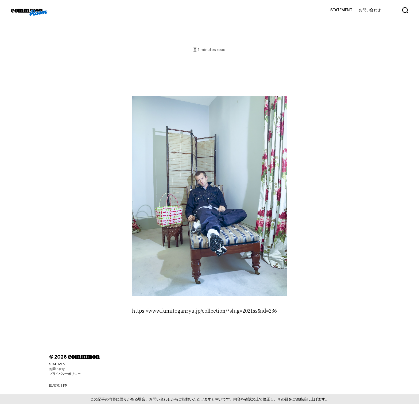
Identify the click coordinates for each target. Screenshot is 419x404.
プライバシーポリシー (64, 374)
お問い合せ (57, 369)
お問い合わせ (370, 9)
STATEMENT (341, 9)
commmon (26, 9)
